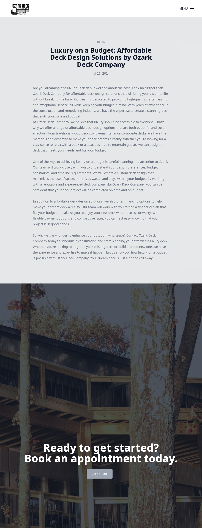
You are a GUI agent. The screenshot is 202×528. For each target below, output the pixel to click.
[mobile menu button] (192, 8)
